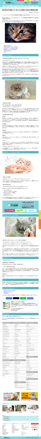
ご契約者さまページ (4, 434)
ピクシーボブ (28, 339)
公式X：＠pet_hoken (14, 310)
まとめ (5, 52)
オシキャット (4, 353)
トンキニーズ (16, 378)
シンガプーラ (16, 339)
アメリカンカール (5, 326)
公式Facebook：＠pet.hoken (15, 309)
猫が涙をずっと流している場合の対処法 (10, 49)
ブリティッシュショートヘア (30, 348)
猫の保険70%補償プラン (7, 418)
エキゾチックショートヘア (6, 346)
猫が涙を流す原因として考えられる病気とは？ (11, 46)
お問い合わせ (13, 432)
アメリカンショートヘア (6, 329)
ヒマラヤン (28, 341)
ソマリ (15, 358)
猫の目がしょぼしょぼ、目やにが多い (10, 290)
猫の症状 (28, 295)
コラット (4, 375)
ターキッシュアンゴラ (17, 361)
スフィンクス (16, 348)
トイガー (16, 373)
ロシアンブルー (29, 389)
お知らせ (22, 431)
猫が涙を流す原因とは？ (8, 45)
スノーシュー (16, 346)
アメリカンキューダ (5, 327)
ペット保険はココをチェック (24, 429)
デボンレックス (17, 372)
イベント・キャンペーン (24, 432)
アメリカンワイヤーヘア (6, 334)
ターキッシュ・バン (17, 363)
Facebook (9, 298)
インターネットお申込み (35, 423)
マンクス (28, 358)
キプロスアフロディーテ (6, 365)
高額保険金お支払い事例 (5, 433)
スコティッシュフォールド (18, 344)
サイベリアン (16, 324)
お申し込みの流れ (4, 429)
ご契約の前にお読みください (5, 432)
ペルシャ (28, 351)
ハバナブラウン (29, 331)
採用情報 (13, 431)
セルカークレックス (17, 353)
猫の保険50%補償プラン (7, 416)
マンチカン (28, 361)
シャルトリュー (17, 334)
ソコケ (15, 356)
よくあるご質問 (4, 431)
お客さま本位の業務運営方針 (15, 430)
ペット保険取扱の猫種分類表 (10, 318)
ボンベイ (28, 355)
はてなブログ (30, 298)
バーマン (28, 324)
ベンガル (28, 353)
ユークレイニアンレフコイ (30, 373)
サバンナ (16, 326)
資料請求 (35, 425)
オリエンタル (4, 356)
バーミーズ (28, 326)
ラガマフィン (28, 382)
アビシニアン (4, 324)
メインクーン (28, 365)
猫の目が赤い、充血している (8, 291)
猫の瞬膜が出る (6, 293)
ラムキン (28, 387)
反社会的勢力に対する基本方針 (15, 429)
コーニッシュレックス (6, 373)
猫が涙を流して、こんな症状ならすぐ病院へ (11, 48)
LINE (23, 298)
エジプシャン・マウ (5, 348)
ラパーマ (28, 385)
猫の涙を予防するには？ (8, 50)
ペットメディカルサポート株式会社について (17, 308)
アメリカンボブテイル (6, 331)
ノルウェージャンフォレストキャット (20, 387)
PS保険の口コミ (4, 430)
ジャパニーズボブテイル (18, 329)
